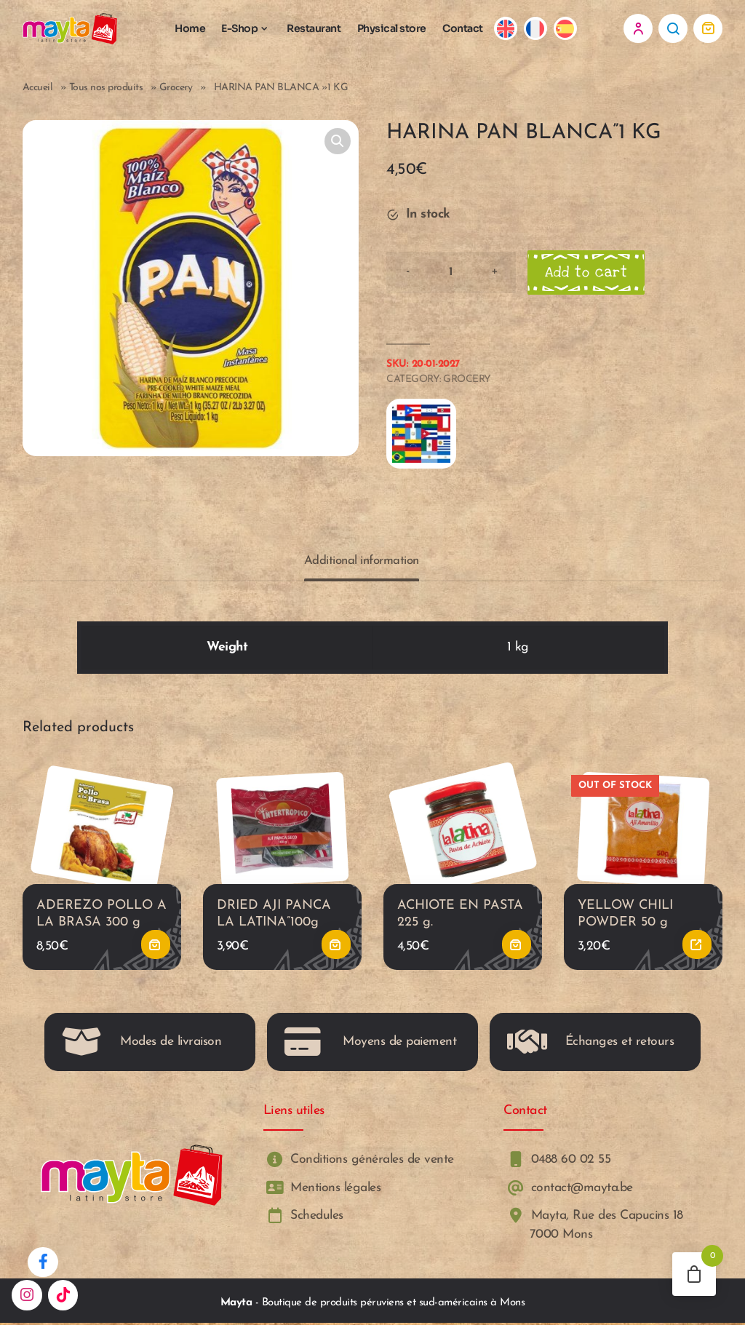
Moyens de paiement (370, 1044)
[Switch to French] (536, 28)
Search (673, 28)
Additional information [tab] (361, 561)
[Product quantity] (451, 272)
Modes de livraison (141, 1044)
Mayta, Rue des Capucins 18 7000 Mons (593, 1226)
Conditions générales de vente (358, 1161)
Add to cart (587, 272)
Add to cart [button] (155, 946)
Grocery (176, 87)
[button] (337, 141)
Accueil (38, 87)
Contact (462, 28)
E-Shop (239, 28)
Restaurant (313, 28)
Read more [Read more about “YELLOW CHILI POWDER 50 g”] (697, 946)
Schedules (303, 1217)
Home (190, 28)
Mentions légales (322, 1189)
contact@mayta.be (568, 1189)
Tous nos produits (106, 87)
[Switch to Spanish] (565, 28)
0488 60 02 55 (556, 1161)
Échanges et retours (590, 1044)
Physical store (391, 28)
